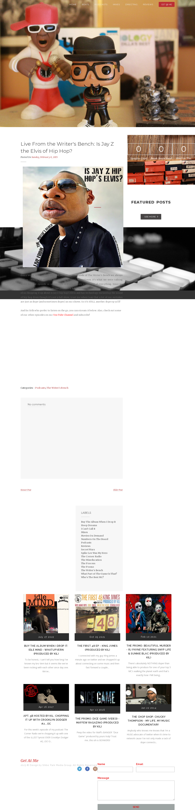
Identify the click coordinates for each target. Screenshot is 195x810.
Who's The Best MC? (92, 577)
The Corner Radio (91, 556)
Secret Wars (88, 549)
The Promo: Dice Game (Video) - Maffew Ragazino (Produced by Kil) (97, 722)
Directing (131, 4)
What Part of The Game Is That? (99, 573)
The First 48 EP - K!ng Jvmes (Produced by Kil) (97, 647)
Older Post (118, 490)
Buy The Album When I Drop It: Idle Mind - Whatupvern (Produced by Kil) (46, 649)
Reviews (148, 4)
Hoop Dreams (89, 525)
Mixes (116, 4)
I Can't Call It (88, 528)
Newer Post (26, 490)
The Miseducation (91, 560)
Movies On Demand (92, 535)
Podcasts (101, 4)
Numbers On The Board (94, 539)
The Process (88, 563)
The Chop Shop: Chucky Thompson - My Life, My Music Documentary (149, 720)
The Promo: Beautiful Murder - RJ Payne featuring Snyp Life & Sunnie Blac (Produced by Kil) (148, 651)
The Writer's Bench (57, 387)
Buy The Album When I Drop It (98, 521)
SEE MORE (150, 216)
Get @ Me (166, 4)
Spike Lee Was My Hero (94, 553)
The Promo (87, 566)
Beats (85, 4)
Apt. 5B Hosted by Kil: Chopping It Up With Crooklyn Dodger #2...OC (46, 719)
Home (73, 4)
